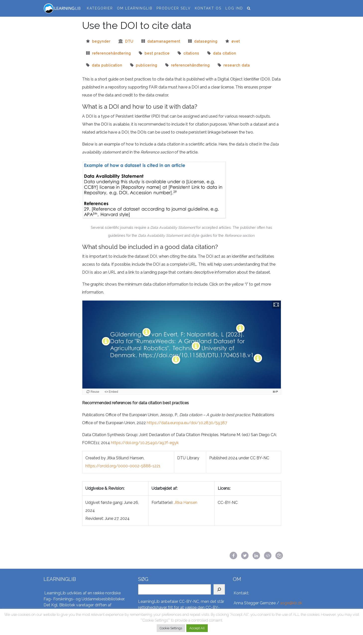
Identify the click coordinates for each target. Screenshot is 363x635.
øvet (235, 41)
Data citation (224, 53)
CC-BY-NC (189, 601)
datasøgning (205, 41)
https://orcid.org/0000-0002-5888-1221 (122, 466)
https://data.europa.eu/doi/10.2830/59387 (187, 422)
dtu (129, 41)
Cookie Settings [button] (171, 628)
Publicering (146, 65)
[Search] (219, 589)
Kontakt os (208, 8)
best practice (157, 53)
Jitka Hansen (185, 502)
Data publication (107, 65)
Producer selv (173, 8)
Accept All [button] (197, 628)
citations (191, 53)
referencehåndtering (111, 53)
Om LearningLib (135, 8)
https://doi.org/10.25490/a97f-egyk (145, 442)
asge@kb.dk (291, 603)
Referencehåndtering (190, 65)
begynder (101, 41)
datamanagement (163, 41)
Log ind (234, 8)
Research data (236, 65)
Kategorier (100, 8)
